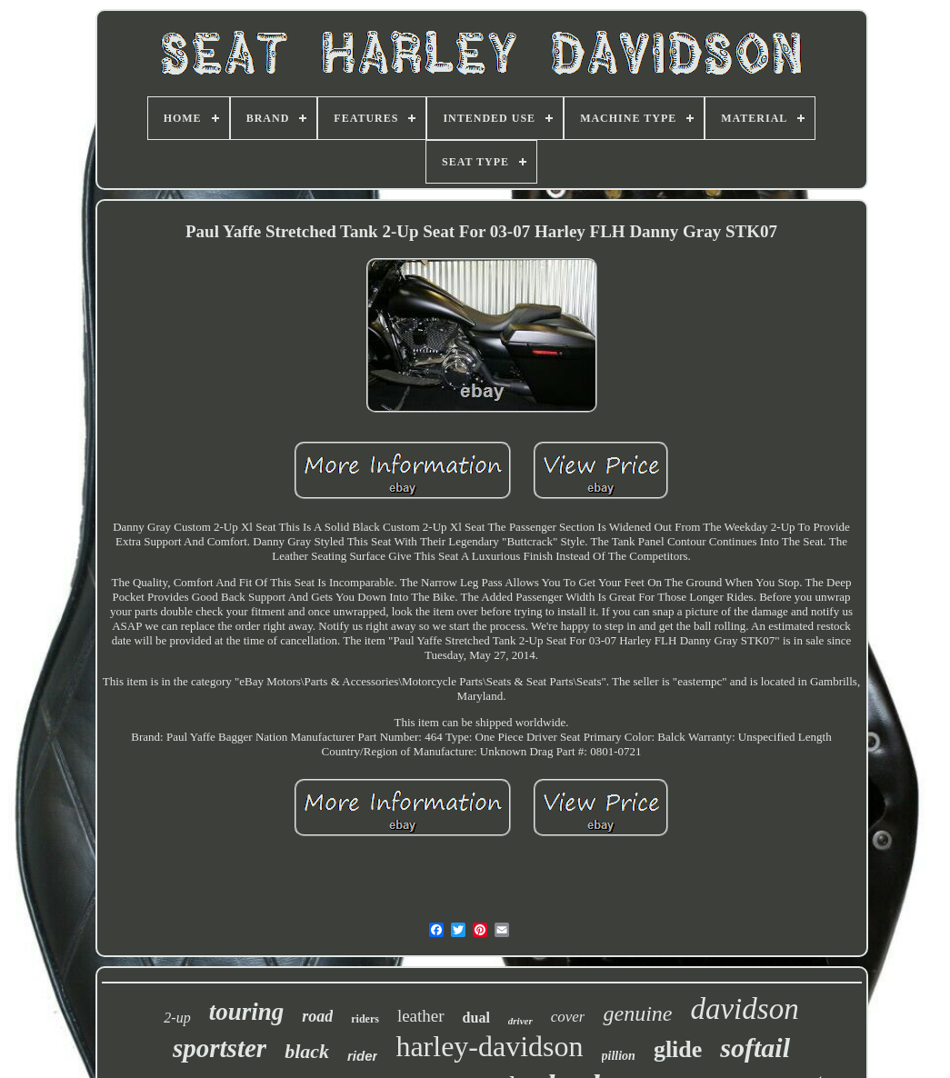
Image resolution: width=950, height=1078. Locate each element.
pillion (618, 1056)
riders (365, 1019)
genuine (637, 1013)
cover (568, 1016)
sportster (219, 1048)
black (307, 1051)
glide (678, 1049)
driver (520, 1020)
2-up (177, 1017)
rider (362, 1055)
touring (247, 1011)
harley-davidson (489, 1046)
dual (476, 1017)
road (317, 1016)
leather (421, 1015)
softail (755, 1048)
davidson (744, 1009)
